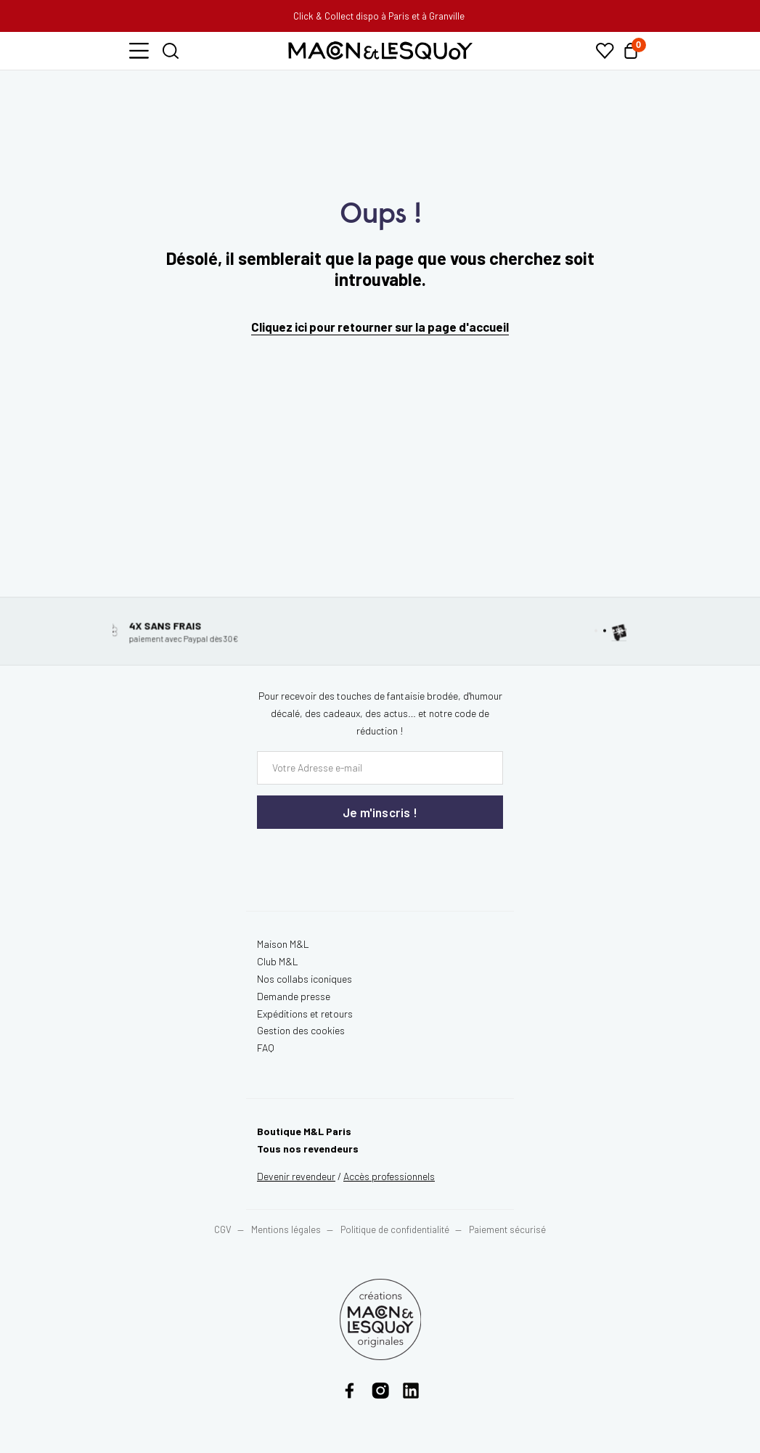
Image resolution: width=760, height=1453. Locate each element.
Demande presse (293, 996)
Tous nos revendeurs (308, 1148)
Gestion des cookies (301, 1030)
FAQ (265, 1047)
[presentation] (344, 858)
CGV (223, 1229)
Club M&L (277, 961)
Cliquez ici (279, 326)
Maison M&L (283, 944)
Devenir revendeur (296, 1176)
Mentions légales (287, 1229)
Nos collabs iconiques (304, 979)
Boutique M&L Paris (304, 1131)
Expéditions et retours (305, 1013)
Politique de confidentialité (394, 1229)
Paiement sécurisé (507, 1229)
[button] (139, 51)
